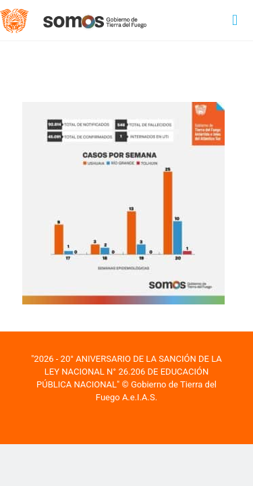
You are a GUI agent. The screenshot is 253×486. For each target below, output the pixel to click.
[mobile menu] (234, 20)
